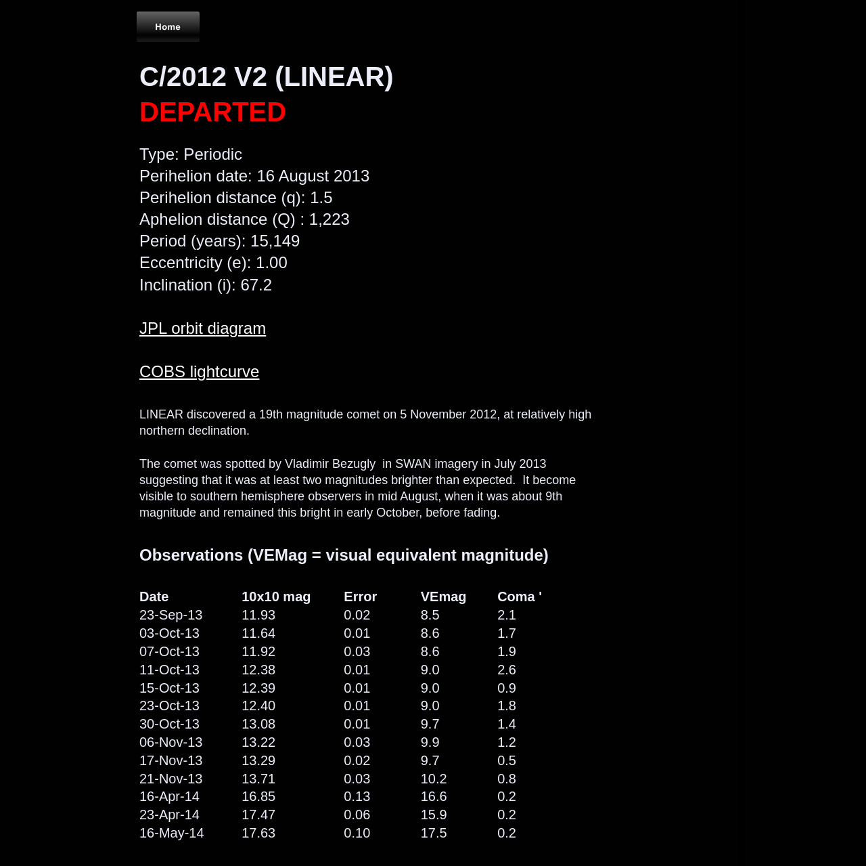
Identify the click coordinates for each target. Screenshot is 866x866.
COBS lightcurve (199, 371)
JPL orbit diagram (202, 328)
